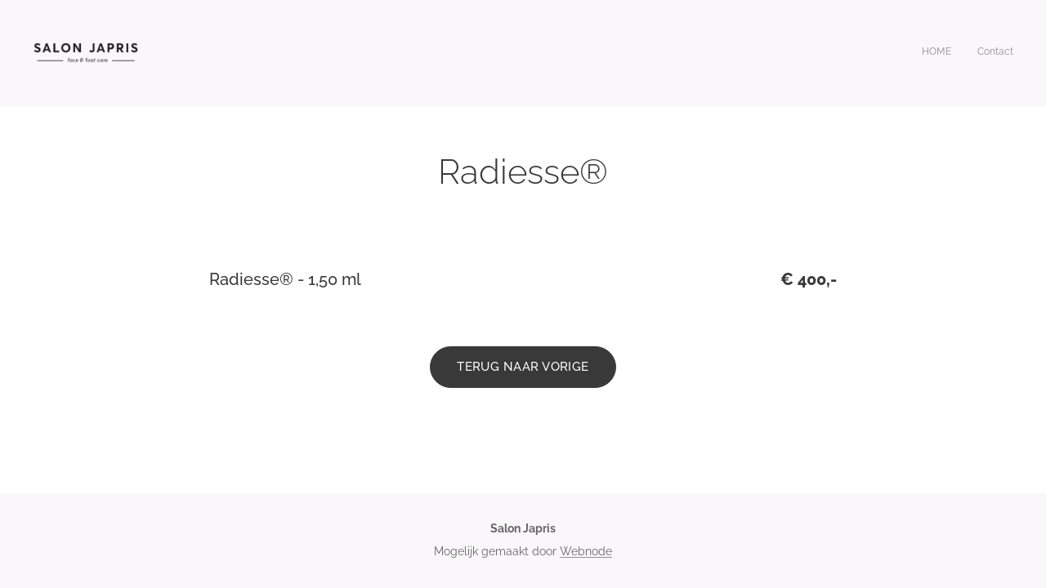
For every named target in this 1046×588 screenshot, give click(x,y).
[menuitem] (991, 53)
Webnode (586, 551)
